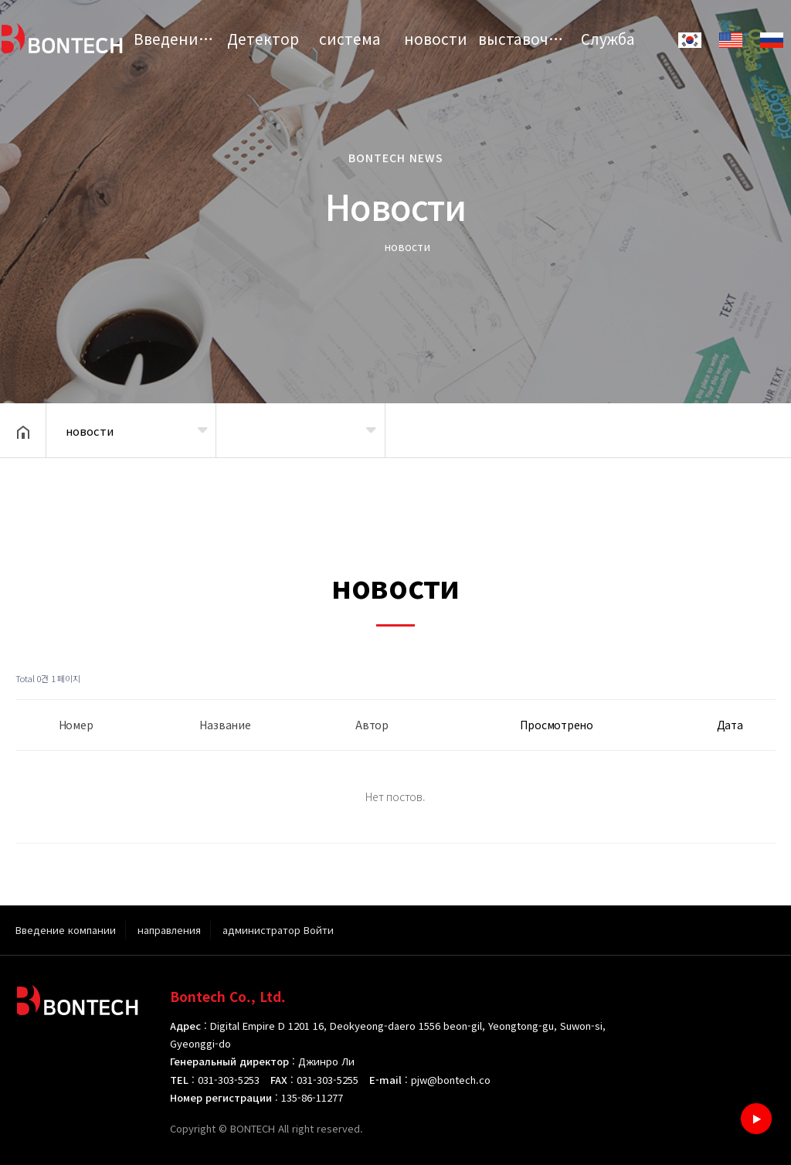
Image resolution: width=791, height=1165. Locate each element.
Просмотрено (556, 724)
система (350, 38)
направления (169, 929)
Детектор (263, 38)
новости (435, 38)
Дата (730, 724)
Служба (608, 38)
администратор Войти (278, 929)
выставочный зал (521, 38)
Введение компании (177, 38)
